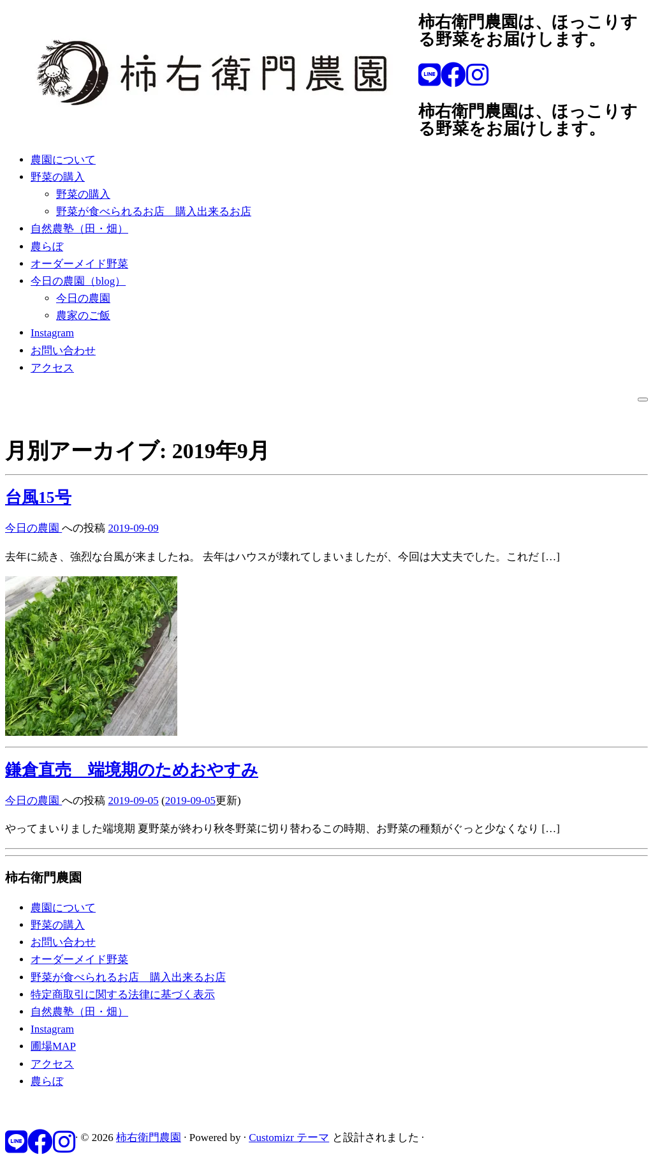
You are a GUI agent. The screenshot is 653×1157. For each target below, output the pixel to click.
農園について (63, 160)
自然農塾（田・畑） (79, 229)
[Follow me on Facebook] (453, 75)
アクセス (52, 368)
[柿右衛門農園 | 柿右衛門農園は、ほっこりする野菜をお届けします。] (211, 127)
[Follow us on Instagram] (477, 75)
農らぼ (47, 247)
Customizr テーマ (289, 1137)
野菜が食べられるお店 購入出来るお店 (153, 211)
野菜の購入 (58, 177)
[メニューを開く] (643, 399)
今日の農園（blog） (78, 281)
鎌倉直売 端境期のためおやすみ (131, 770)
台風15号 (38, 497)
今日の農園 (83, 298)
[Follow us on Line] (429, 75)
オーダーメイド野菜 (79, 264)
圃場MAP (53, 1046)
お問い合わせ (63, 351)
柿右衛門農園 (148, 1137)
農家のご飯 (83, 316)
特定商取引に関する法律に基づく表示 (123, 995)
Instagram (52, 333)
